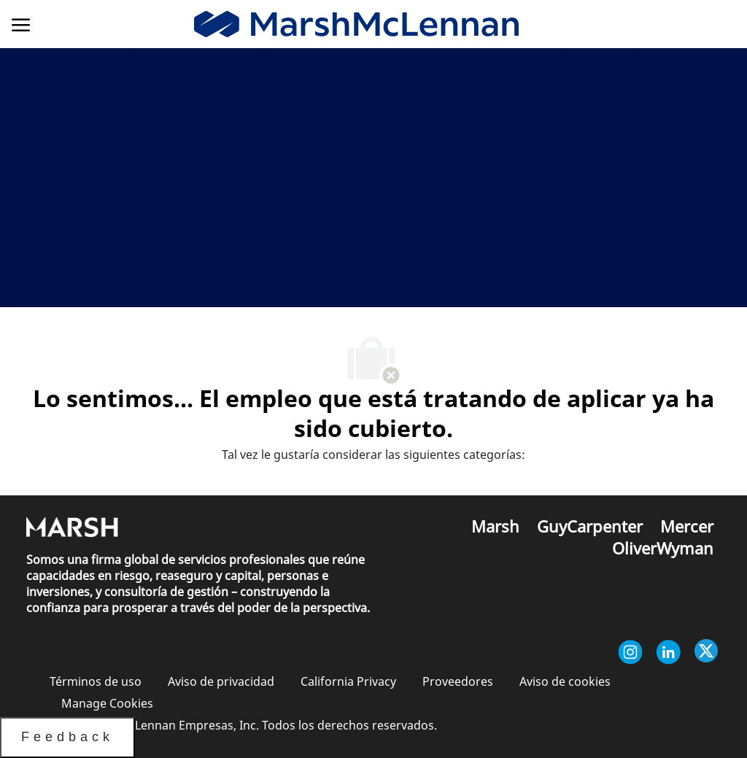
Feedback (67, 737)
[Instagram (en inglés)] (630, 652)
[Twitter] (706, 652)
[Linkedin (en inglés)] (668, 652)
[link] (356, 24)
